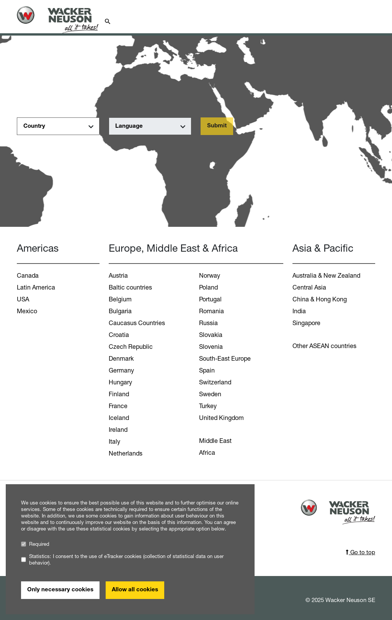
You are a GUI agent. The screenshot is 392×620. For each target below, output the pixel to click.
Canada (28, 275)
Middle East (215, 440)
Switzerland (215, 382)
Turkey (208, 406)
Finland (119, 394)
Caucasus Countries (137, 323)
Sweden (210, 394)
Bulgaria (120, 311)
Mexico (27, 311)
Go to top (360, 552)
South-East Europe (225, 358)
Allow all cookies (135, 590)
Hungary (120, 382)
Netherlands (125, 453)
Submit (217, 126)
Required (35, 544)
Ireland (118, 429)
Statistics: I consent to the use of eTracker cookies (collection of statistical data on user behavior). (122, 559)
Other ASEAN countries (324, 346)
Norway (209, 275)
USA (23, 299)
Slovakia (210, 334)
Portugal (210, 299)
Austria (118, 275)
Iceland (119, 417)
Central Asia (309, 287)
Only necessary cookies (60, 590)
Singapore (306, 323)
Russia (208, 323)
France (118, 406)
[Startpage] (62, 19)
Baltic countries (130, 287)
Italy (114, 441)
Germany (121, 370)
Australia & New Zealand (326, 275)
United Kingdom (221, 417)
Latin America (36, 287)
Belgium (120, 299)
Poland (208, 287)
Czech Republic (131, 346)
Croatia (119, 334)
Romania (211, 311)
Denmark (121, 358)
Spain (207, 370)
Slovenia (211, 346)
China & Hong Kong (319, 299)
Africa (207, 452)
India (299, 311)
